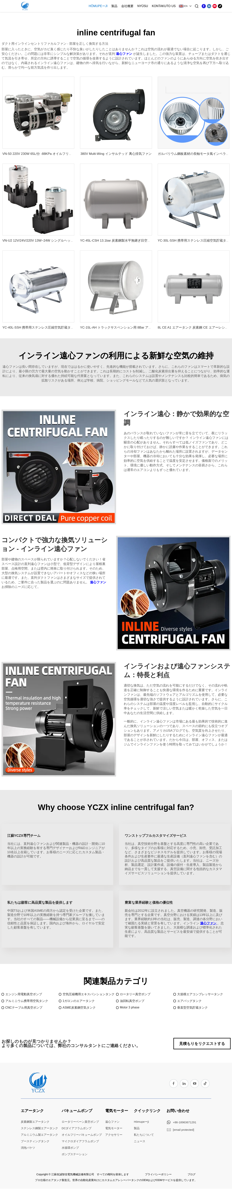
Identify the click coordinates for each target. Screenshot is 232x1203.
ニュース (139, 1141)
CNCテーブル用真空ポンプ (24, 1007)
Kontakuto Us (164, 6)
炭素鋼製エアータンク (35, 1121)
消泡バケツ (28, 1147)
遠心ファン (124, 54)
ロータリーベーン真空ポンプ (80, 1121)
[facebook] (204, 6)
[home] (38, 1091)
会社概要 (127, 6)
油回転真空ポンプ (132, 1000)
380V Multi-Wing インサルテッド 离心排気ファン (115, 154)
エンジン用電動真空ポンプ (23, 994)
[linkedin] (209, 6)
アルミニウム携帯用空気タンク (26, 1000)
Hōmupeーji (98, 6)
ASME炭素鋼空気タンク (79, 1007)
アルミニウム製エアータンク (39, 1134)
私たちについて (144, 1134)
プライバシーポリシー (158, 1174)
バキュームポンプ (77, 1111)
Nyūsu (142, 6)
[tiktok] (220, 6)
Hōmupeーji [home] (141, 1121)
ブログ (192, 1174)
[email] (183, 1129)
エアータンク (32, 1111)
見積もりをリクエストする (202, 1043)
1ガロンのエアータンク (79, 1000)
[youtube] (215, 6)
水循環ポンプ (70, 1147)
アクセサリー (113, 1134)
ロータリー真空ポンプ (135, 994)
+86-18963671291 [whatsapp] (184, 1122)
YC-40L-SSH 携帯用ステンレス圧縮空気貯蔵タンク (39, 327)
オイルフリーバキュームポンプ (82, 1134)
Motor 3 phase (129, 1007)
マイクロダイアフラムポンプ (80, 1141)
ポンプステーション (74, 1154)
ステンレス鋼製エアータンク (39, 1128)
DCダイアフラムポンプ (77, 1128)
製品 (114, 6)
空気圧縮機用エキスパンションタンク (89, 994)
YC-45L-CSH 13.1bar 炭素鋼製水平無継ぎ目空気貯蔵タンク (123, 240)
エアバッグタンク (189, 1000)
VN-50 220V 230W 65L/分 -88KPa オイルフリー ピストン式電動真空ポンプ (57, 154)
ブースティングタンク (35, 1141)
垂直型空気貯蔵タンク (192, 1007)
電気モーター (116, 1111)
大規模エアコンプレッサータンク (200, 994)
